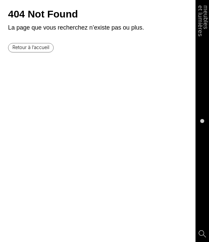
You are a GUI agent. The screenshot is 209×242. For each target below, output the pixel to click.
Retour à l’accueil (30, 47)
